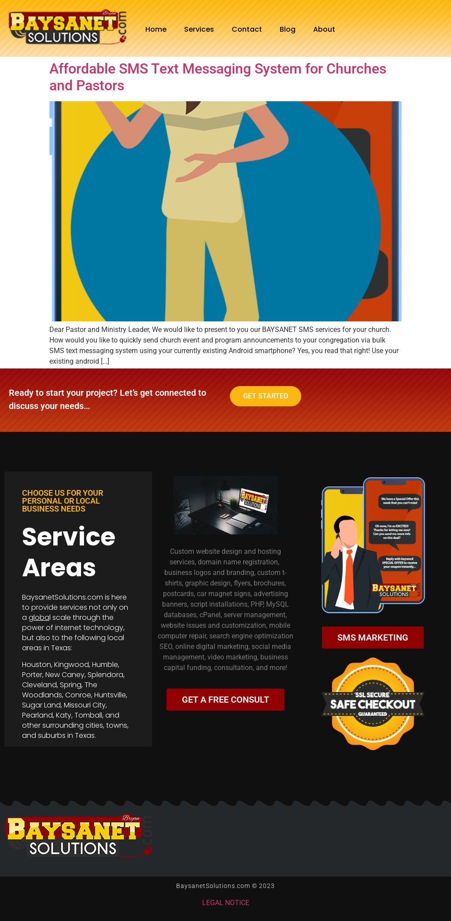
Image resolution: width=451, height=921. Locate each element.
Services (199, 29)
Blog (288, 29)
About (324, 29)
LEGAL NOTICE (225, 903)
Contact (247, 29)
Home (155, 29)
